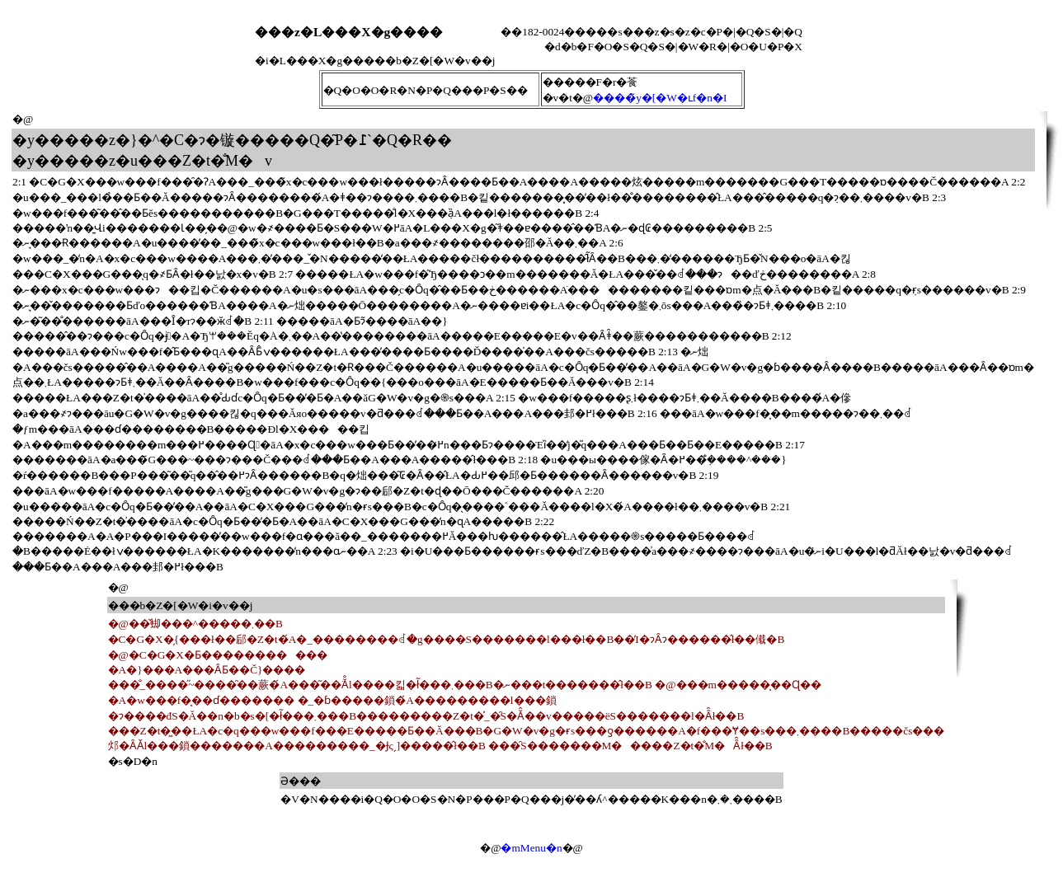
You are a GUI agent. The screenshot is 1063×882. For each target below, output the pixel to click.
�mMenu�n (531, 848)
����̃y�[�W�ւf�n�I (660, 97)
